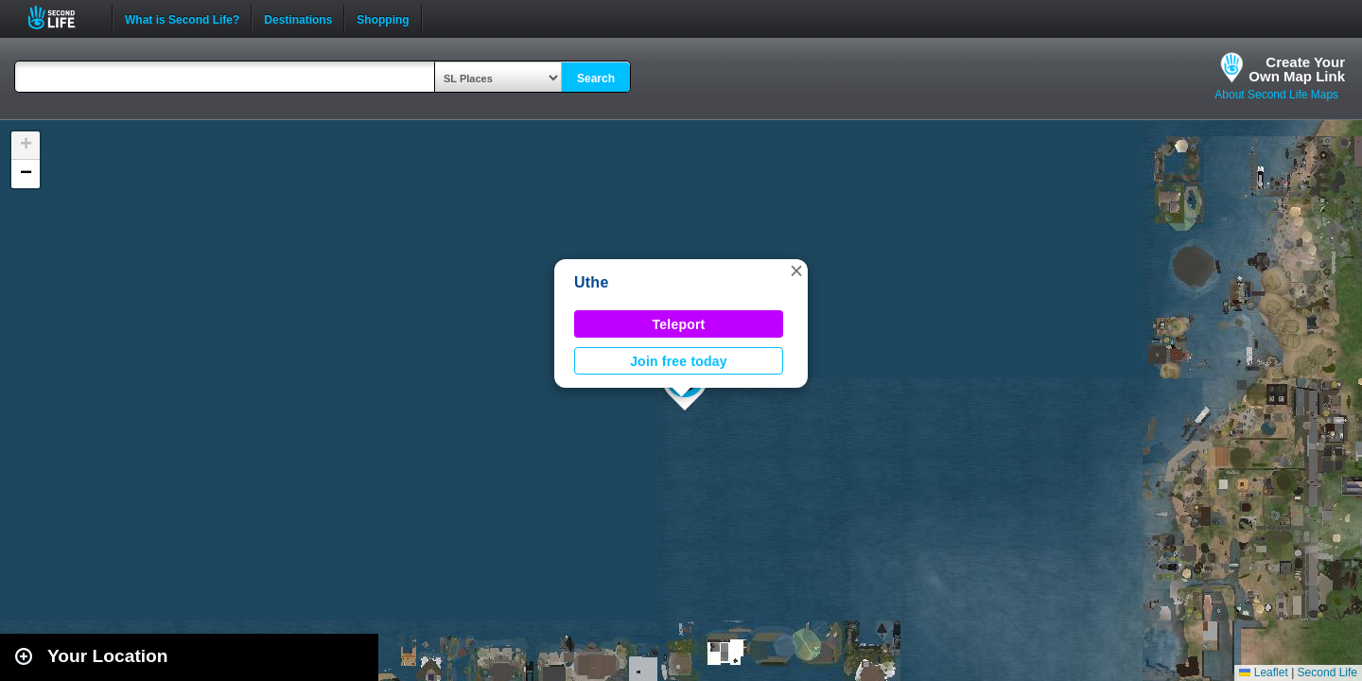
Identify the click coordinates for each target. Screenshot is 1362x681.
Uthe (591, 282)
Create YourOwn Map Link (1296, 69)
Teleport (679, 324)
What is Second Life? (182, 18)
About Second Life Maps (1276, 94)
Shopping (383, 18)
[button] (796, 270)
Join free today (678, 361)
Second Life (61, 17)
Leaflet (1263, 672)
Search (596, 78)
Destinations (298, 18)
